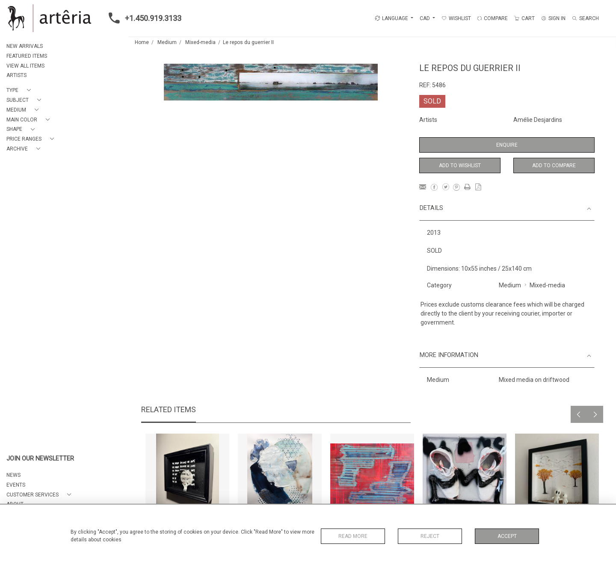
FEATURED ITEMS (26, 56)
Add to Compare (554, 165)
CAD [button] (425, 18)
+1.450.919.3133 (142, 18)
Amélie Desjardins (537, 119)
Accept (507, 536)
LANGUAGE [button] (391, 18)
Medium (167, 42)
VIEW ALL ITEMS (25, 66)
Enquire (507, 145)
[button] (20, 90)
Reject (430, 536)
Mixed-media (200, 42)
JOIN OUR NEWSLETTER (40, 458)
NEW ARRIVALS (24, 46)
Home (142, 42)
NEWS (13, 475)
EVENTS (15, 485)
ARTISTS (16, 75)
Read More (352, 536)
